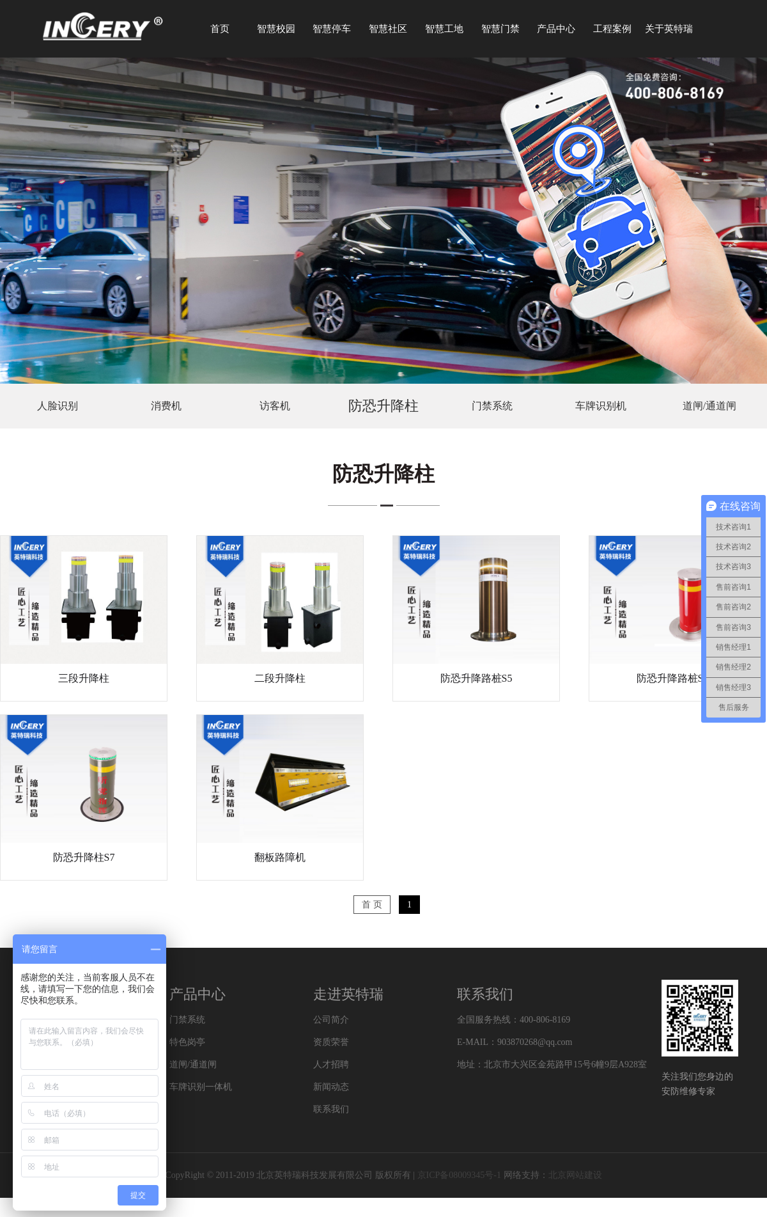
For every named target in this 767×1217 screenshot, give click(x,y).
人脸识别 (57, 405)
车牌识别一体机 (200, 1087)
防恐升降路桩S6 (673, 678)
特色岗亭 (187, 1042)
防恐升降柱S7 (84, 857)
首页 (219, 29)
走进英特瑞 (348, 994)
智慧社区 (388, 29)
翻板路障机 (280, 857)
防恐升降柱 (383, 406)
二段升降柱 (280, 678)
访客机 (275, 405)
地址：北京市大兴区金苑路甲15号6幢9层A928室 (552, 1064)
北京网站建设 (575, 1175)
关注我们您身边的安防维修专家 (697, 1084)
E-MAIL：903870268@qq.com (514, 1042)
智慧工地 (444, 29)
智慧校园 (276, 29)
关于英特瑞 (669, 29)
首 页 (372, 904)
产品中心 (556, 29)
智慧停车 (332, 29)
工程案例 (612, 29)
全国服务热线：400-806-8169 (513, 1020)
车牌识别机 (600, 405)
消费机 (166, 405)
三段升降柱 (83, 678)
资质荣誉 (331, 1042)
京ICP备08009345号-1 (459, 1175)
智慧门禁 (500, 29)
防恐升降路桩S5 (476, 678)
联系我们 (331, 1109)
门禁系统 (492, 405)
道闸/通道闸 (709, 405)
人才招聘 (331, 1064)
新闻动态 (331, 1087)
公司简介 (331, 1020)
